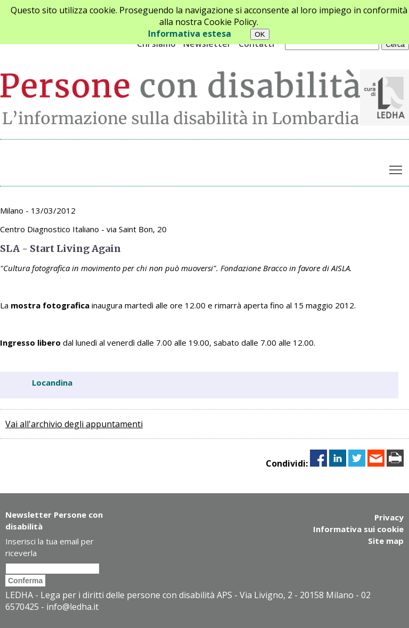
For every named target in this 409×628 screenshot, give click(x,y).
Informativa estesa (189, 33)
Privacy (389, 517)
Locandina (52, 382)
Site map (386, 540)
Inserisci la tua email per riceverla (49, 547)
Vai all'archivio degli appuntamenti (74, 424)
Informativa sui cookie (358, 529)
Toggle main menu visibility (396, 167)
